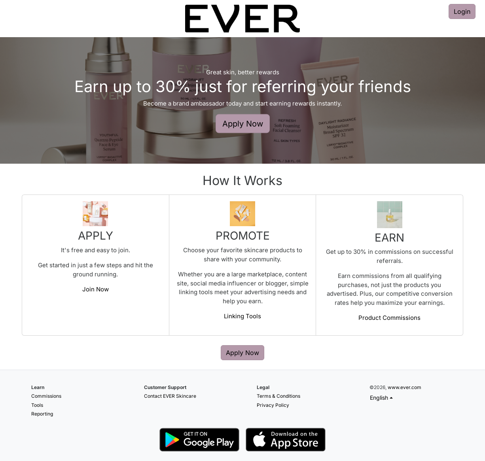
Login (462, 11)
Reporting (42, 414)
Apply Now (242, 123)
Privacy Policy (273, 405)
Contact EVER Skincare (170, 396)
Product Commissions (389, 317)
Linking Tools (242, 316)
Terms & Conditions (278, 396)
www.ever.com (404, 387)
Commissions (46, 396)
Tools (37, 405)
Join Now (95, 289)
